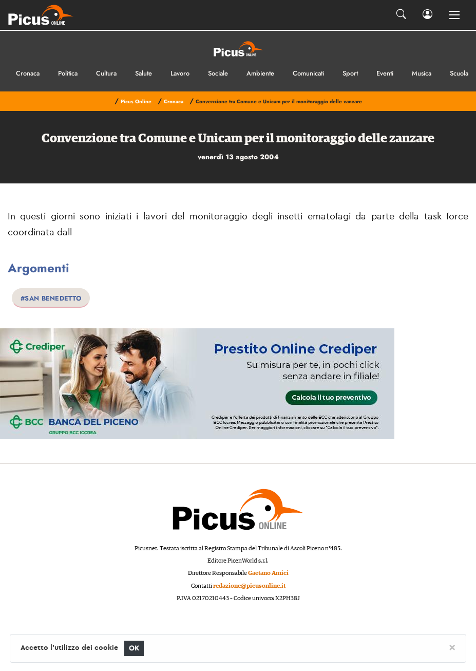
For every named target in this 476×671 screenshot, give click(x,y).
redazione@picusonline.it (249, 586)
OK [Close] (134, 648)
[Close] (452, 647)
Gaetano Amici (268, 573)
